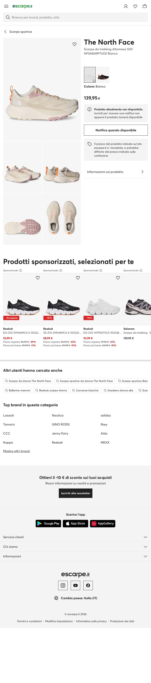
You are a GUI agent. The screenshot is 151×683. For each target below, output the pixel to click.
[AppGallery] (102, 530)
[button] (42, 89)
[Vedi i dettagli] (142, 171)
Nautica (58, 422)
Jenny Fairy (60, 440)
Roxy (104, 431)
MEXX (105, 449)
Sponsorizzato (12, 270)
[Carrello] (144, 6)
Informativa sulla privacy (91, 627)
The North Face (109, 42)
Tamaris (9, 431)
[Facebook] (88, 591)
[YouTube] (75, 591)
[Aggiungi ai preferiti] (74, 44)
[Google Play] (48, 530)
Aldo (104, 440)
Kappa (8, 449)
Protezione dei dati (122, 627)
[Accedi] (126, 6)
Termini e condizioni (29, 627)
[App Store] (75, 530)
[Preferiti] (135, 6)
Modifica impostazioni (59, 627)
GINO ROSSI (61, 431)
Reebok (57, 449)
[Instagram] (63, 591)
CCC (6, 440)
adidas (106, 422)
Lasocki (8, 422)
